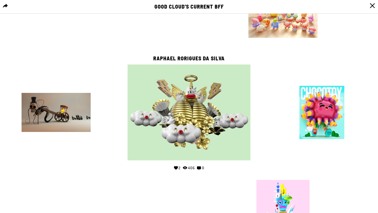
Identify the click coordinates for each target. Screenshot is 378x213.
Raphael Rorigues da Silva (189, 59)
